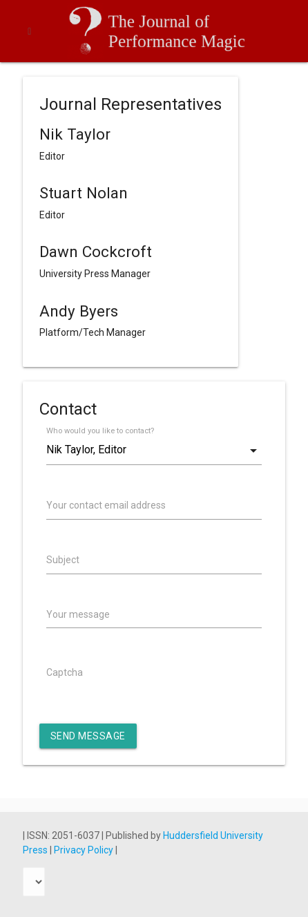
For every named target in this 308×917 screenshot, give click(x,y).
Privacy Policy (84, 849)
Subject (62, 559)
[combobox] (153, 450)
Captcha (64, 672)
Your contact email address (106, 505)
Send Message (88, 735)
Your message (78, 614)
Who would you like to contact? (100, 430)
